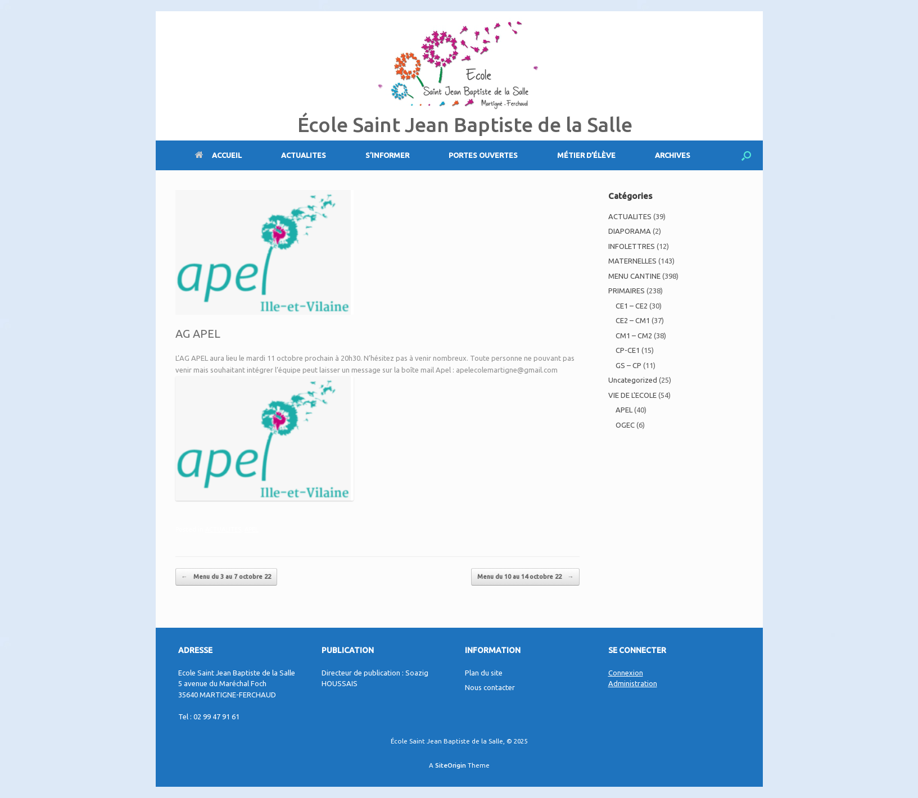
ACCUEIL (218, 155)
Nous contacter (490, 687)
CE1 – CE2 (632, 306)
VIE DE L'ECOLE (632, 395)
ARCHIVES (672, 155)
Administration (632, 683)
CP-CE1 (628, 350)
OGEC (625, 425)
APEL (252, 529)
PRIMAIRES (626, 290)
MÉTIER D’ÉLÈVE (586, 155)
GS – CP (628, 365)
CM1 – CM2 (634, 335)
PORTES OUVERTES (483, 155)
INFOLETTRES (631, 246)
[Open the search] (746, 155)
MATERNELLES (632, 261)
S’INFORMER (387, 155)
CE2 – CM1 (633, 320)
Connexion (625, 673)
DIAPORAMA (629, 231)
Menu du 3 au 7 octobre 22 (226, 577)
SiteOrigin (450, 765)
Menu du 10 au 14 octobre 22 (525, 577)
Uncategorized (632, 380)
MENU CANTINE (634, 276)
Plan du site (484, 673)
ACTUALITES (303, 155)
